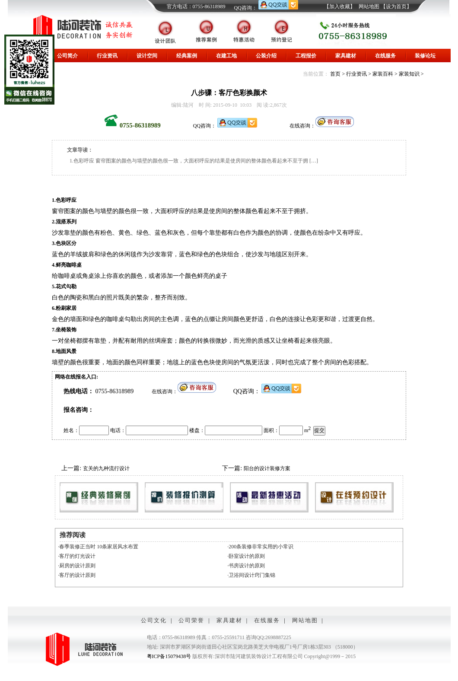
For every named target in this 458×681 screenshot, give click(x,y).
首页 (335, 74)
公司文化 (154, 620)
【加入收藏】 (339, 6)
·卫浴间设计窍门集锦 (251, 575)
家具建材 (345, 56)
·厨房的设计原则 (76, 566)
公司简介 (67, 56)
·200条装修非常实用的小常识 (260, 547)
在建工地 (226, 56)
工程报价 (306, 56)
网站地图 (369, 6)
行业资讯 (107, 56)
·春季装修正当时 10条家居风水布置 (98, 547)
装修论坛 (425, 56)
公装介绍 (266, 56)
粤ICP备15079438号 (169, 656)
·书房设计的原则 (246, 566)
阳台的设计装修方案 (267, 468)
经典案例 (186, 56)
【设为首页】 (396, 6)
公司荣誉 (191, 620)
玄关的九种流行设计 (106, 468)
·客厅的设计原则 (76, 575)
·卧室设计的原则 (246, 556)
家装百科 (382, 74)
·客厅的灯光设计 (76, 556)
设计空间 (147, 56)
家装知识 (409, 74)
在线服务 (385, 56)
